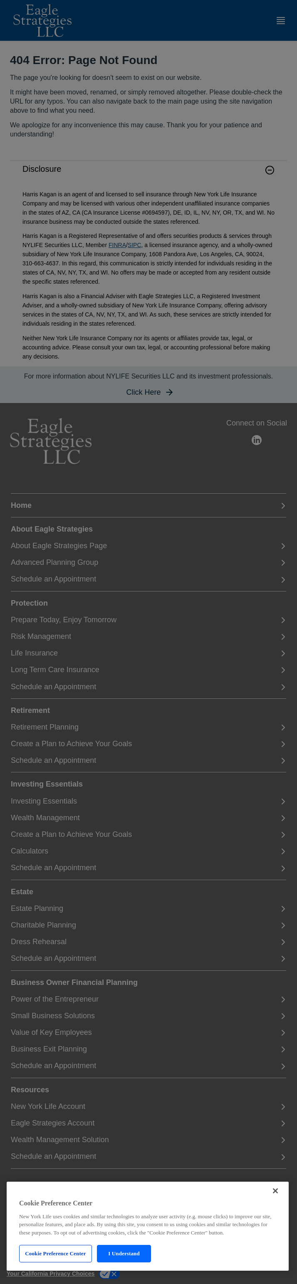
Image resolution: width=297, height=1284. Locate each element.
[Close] (275, 1191)
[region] (148, 1226)
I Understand (124, 1253)
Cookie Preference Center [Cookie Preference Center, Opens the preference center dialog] (55, 1253)
